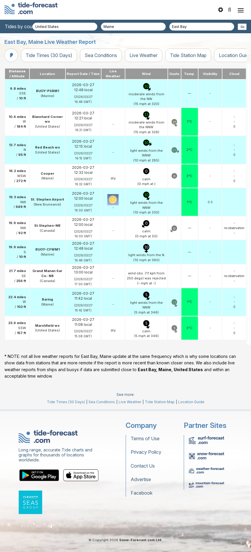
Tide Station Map (188, 55)
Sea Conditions (101, 55)
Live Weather (143, 55)
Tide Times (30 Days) (49, 55)
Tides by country (23, 26)
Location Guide (191, 402)
